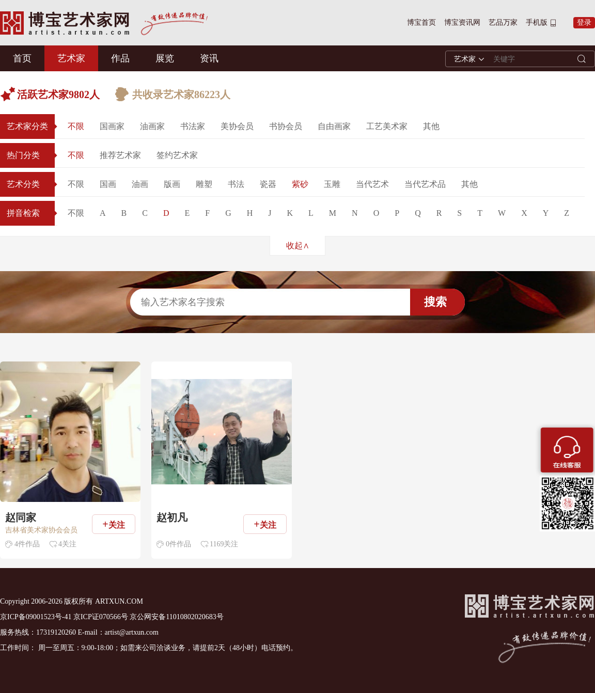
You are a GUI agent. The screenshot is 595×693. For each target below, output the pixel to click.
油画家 (152, 126)
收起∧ (297, 245)
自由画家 (334, 126)
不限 (76, 126)
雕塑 (204, 184)
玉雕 (332, 184)
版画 (172, 184)
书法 (236, 184)
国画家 (112, 126)
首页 (22, 58)
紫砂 (300, 184)
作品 (120, 58)
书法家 (192, 126)
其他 (431, 126)
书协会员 (285, 126)
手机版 (536, 22)
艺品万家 (503, 22)
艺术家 (71, 58)
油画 (140, 184)
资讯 (209, 58)
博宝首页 (421, 22)
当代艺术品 (425, 184)
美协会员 (237, 126)
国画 (108, 184)
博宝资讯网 (462, 22)
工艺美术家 (387, 126)
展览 (164, 58)
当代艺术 (372, 184)
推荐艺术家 (120, 155)
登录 (584, 22)
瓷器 (268, 184)
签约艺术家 (177, 155)
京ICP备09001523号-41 (35, 617)
